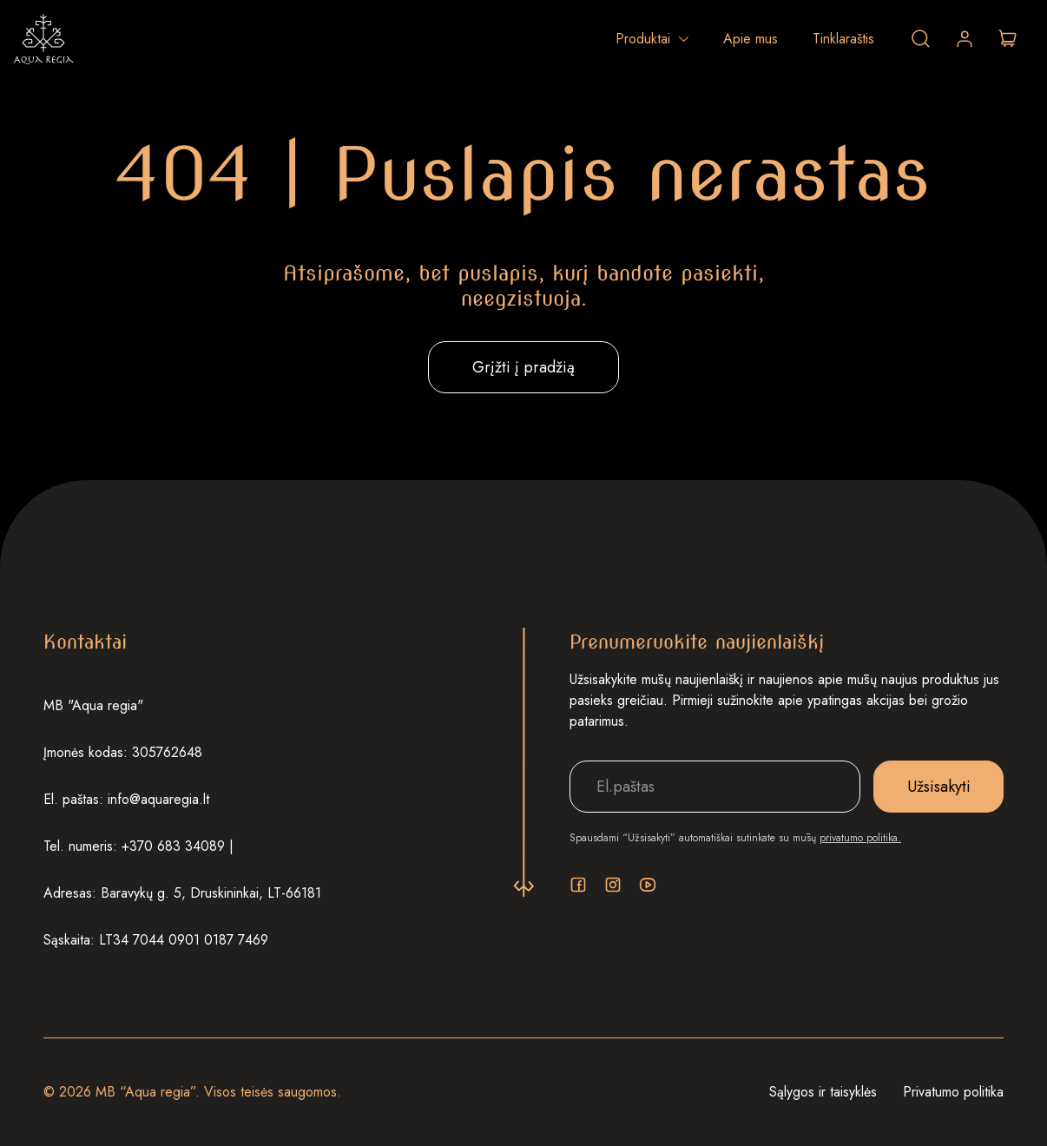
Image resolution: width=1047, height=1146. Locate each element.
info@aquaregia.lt (158, 799)
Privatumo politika (953, 1092)
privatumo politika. (860, 838)
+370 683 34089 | (178, 846)
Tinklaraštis (843, 39)
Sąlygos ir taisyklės (823, 1092)
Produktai (643, 39)
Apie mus (750, 39)
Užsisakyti (939, 786)
